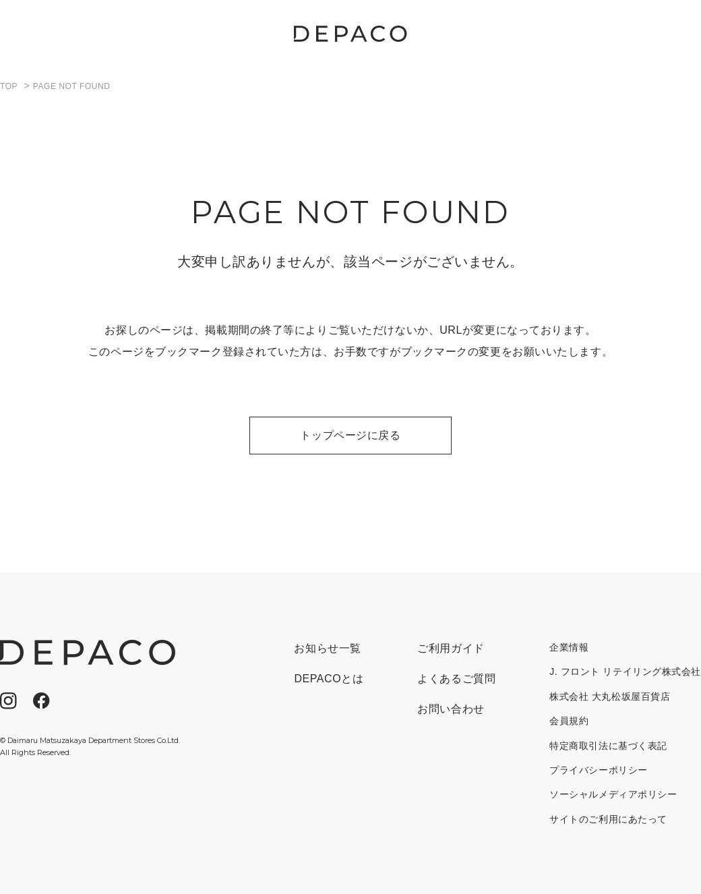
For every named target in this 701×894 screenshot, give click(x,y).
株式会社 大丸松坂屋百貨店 (609, 696)
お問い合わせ (450, 709)
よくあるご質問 (456, 678)
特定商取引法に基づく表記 (608, 745)
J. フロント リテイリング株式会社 (625, 671)
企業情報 (568, 647)
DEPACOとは (328, 678)
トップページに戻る (350, 435)
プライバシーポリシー (598, 770)
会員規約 (568, 720)
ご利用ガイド (450, 648)
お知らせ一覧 (327, 648)
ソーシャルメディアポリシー (613, 794)
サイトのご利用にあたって (608, 819)
